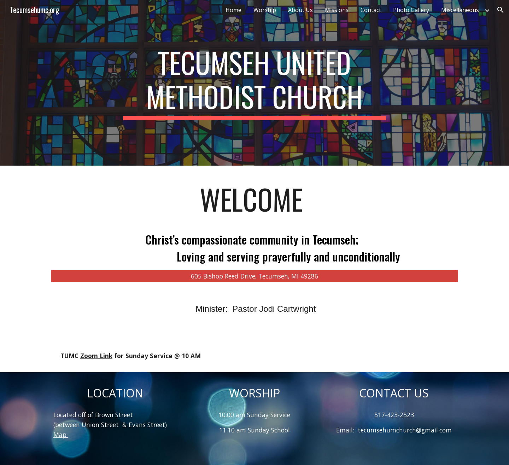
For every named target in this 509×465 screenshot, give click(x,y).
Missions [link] (337, 10)
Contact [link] (371, 10)
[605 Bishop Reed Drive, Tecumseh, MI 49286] (254, 276)
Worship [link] (264, 10)
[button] (500, 9)
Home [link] (233, 10)
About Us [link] (300, 10)
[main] (254, 82)
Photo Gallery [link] (411, 10)
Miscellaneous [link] (460, 10)
